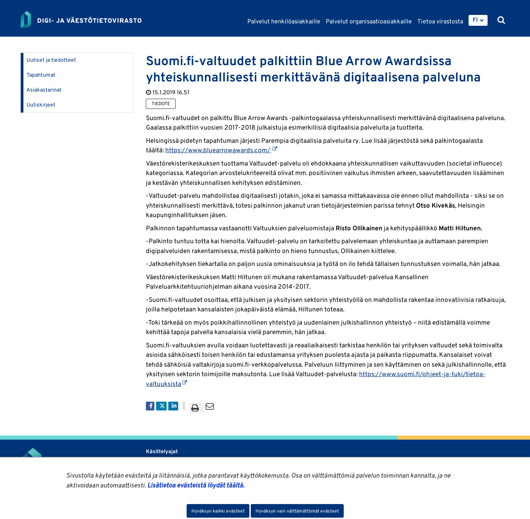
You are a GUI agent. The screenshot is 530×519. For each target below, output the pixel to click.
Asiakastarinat (43, 89)
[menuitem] (478, 20)
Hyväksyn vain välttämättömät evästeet (297, 511)
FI (475, 19)
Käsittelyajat (162, 451)
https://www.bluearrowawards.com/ (221, 150)
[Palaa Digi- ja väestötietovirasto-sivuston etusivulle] (81, 19)
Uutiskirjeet (40, 104)
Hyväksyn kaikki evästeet (218, 511)
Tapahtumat (40, 74)
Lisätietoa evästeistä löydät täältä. (195, 485)
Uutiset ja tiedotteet (51, 59)
